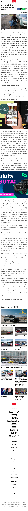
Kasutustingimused (14, 471)
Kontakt (14, 487)
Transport (14, 459)
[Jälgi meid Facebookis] (14, 494)
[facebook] (18, 9)
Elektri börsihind (14, 477)
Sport (14, 450)
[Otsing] (24, 2)
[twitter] (21, 9)
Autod (14, 444)
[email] (26, 9)
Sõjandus (14, 453)
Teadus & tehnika (14, 456)
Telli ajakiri (14, 474)
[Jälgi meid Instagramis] (14, 491)
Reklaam (14, 484)
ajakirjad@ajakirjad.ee (12, 504)
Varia (14, 461)
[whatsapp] (23, 9)
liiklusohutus (15, 299)
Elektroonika (14, 447)
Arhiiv (14, 468)
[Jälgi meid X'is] (14, 498)
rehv (21, 299)
